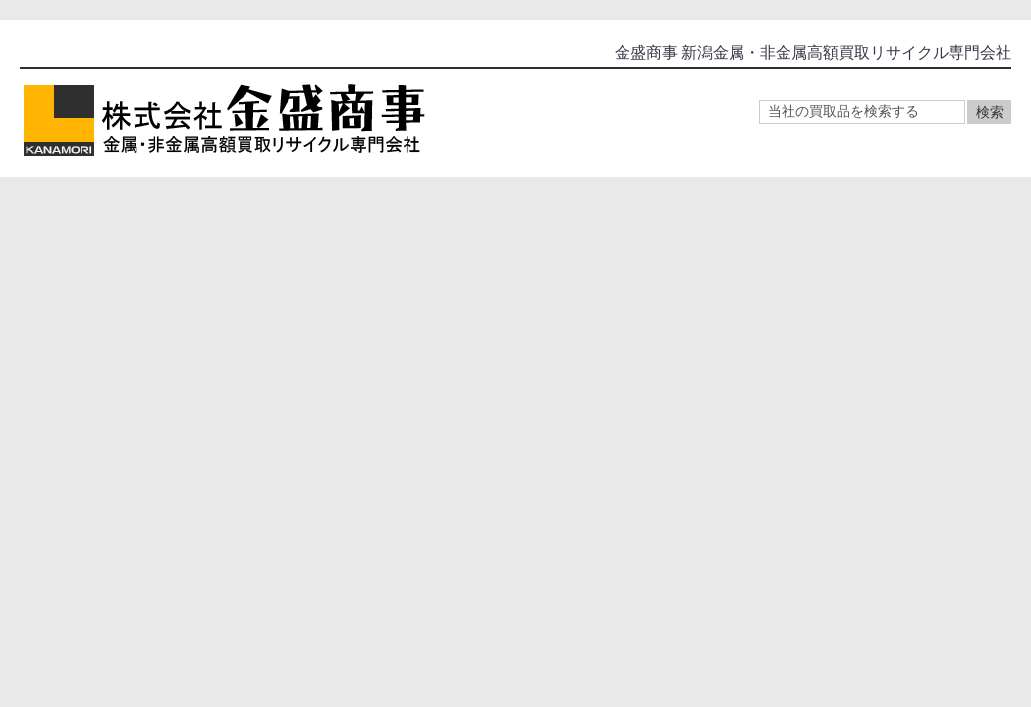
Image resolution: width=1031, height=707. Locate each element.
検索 (990, 112)
